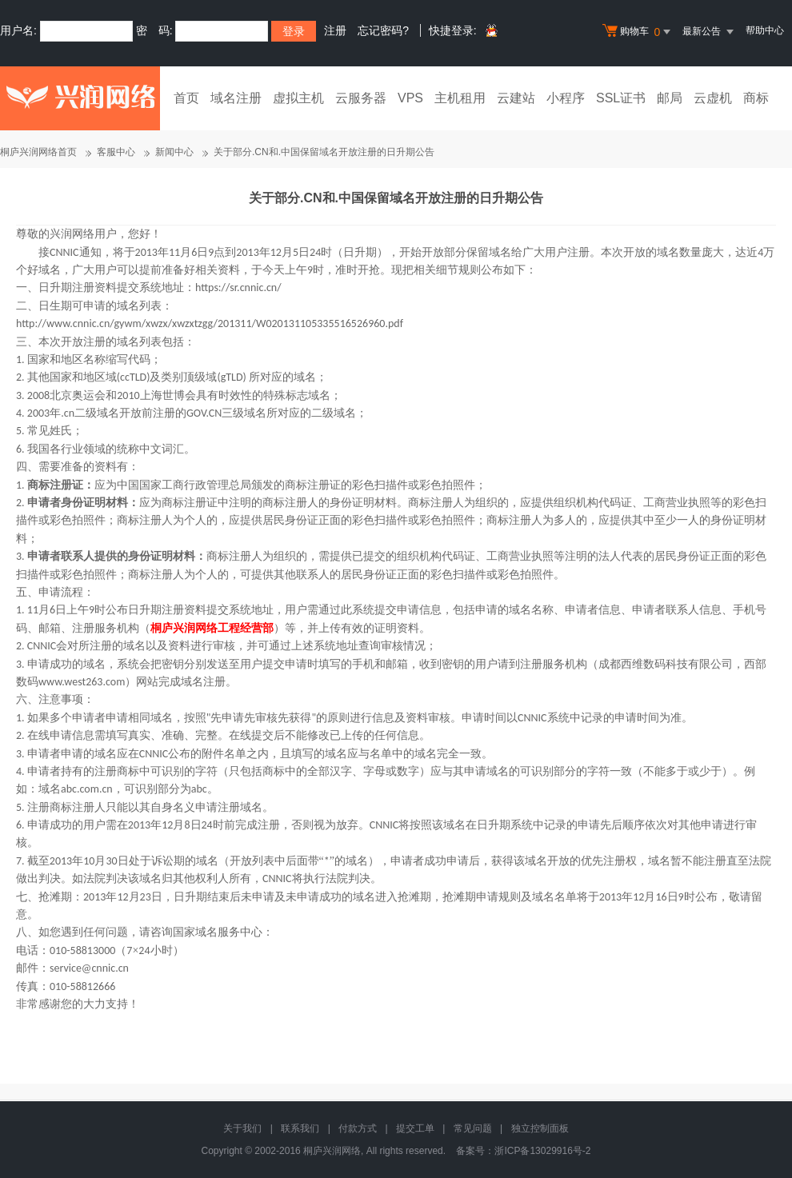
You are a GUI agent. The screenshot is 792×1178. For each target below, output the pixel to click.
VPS (410, 98)
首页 (186, 98)
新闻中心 (174, 152)
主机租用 (460, 98)
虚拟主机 (298, 98)
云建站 (516, 98)
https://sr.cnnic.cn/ (238, 287)
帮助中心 (765, 30)
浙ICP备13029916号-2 (542, 1150)
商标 (756, 98)
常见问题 (473, 1128)
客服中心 (116, 152)
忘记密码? (383, 30)
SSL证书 (621, 98)
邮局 (669, 98)
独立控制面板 (540, 1128)
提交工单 (415, 1128)
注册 (335, 30)
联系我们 (300, 1128)
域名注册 (236, 98)
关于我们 (242, 1128)
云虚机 (713, 98)
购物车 (638, 32)
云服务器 (360, 98)
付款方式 (357, 1128)
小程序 (565, 98)
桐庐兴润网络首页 (38, 152)
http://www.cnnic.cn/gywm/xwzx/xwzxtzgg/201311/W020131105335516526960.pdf (209, 323)
